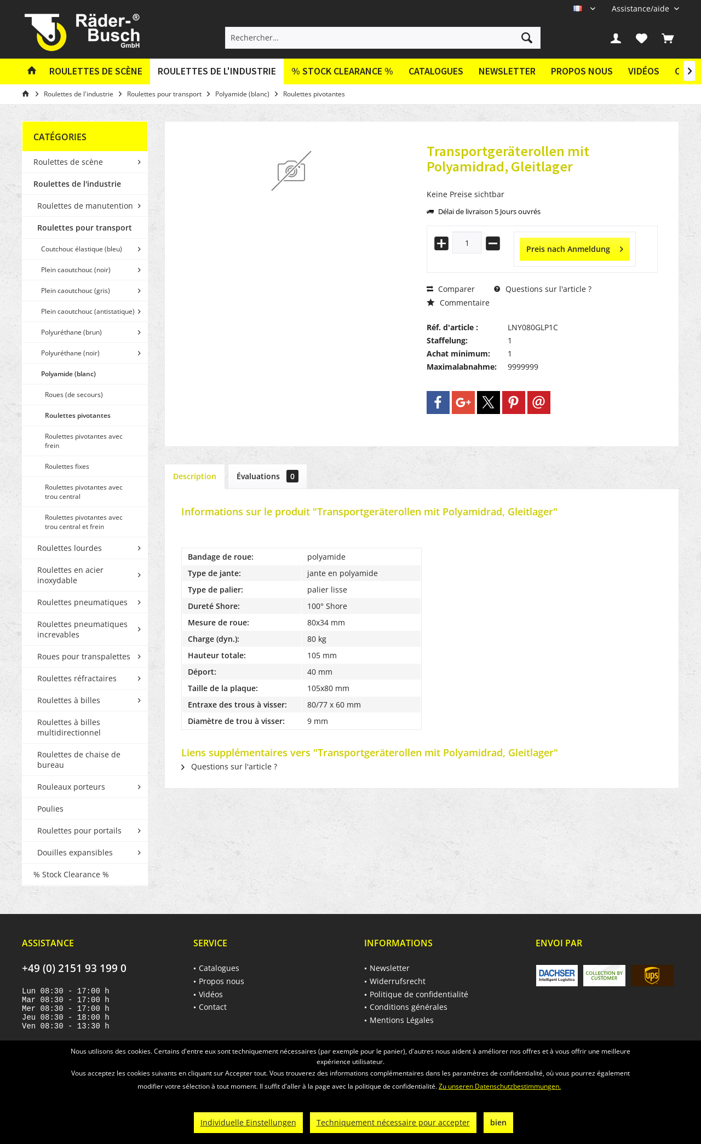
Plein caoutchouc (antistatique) (88, 311)
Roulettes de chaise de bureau (78, 759)
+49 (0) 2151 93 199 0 (74, 968)
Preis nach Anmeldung (574, 247)
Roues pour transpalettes (83, 656)
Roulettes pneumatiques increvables (82, 629)
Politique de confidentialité (419, 994)
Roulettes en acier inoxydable (70, 575)
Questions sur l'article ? (542, 289)
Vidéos (643, 71)
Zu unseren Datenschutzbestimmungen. (500, 1086)
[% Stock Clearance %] (342, 71)
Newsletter (507, 71)
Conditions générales (408, 1007)
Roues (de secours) (74, 394)
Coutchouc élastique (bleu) (81, 249)
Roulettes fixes (67, 466)
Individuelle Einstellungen (248, 1122)
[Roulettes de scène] (96, 71)
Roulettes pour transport (84, 227)
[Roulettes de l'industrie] (217, 71)
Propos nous (582, 71)
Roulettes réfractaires (77, 678)
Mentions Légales (402, 1020)
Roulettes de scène (68, 162)
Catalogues (436, 71)
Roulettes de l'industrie (77, 184)
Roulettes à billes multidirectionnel (69, 727)
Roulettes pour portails (79, 830)
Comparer (451, 289)
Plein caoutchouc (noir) (76, 269)
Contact (213, 1007)
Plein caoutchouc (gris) (75, 290)
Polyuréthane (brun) (71, 332)
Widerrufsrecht (398, 981)
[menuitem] (641, 8)
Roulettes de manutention (85, 205)
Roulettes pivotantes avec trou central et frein (84, 522)
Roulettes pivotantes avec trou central (84, 491)
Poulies (50, 808)
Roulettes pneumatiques (82, 602)
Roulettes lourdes (69, 548)
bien (498, 1122)
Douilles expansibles (75, 852)
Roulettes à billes (68, 700)
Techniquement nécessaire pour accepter (393, 1122)
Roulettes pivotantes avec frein (84, 441)
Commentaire (458, 302)
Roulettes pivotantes (78, 415)
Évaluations (267, 476)
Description (194, 476)
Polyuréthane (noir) (70, 353)
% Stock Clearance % (71, 874)
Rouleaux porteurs (71, 786)
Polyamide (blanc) (68, 373)
